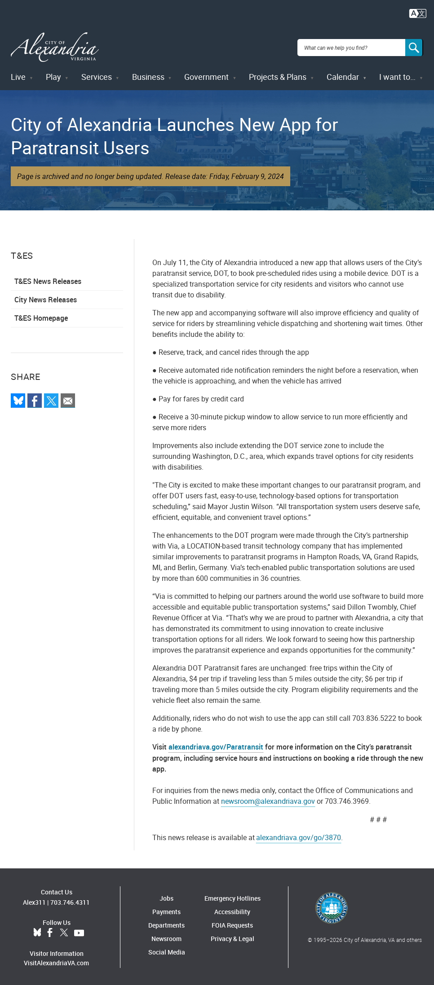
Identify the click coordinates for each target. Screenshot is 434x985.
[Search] (414, 46)
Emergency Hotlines (232, 897)
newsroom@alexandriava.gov (268, 800)
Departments (166, 924)
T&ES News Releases (47, 280)
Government (206, 75)
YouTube (79, 931)
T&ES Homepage (41, 317)
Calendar (343, 75)
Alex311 (34, 900)
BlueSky (37, 931)
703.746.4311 (70, 900)
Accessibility (232, 910)
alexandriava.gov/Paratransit (215, 745)
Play (53, 75)
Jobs (166, 897)
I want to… (397, 75)
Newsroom (166, 937)
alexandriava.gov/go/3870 (298, 836)
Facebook (49, 931)
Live (18, 75)
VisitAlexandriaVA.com (56, 961)
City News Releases (45, 298)
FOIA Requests (232, 924)
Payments (166, 910)
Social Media (166, 950)
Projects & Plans (277, 75)
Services (96, 75)
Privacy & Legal (232, 937)
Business (148, 75)
